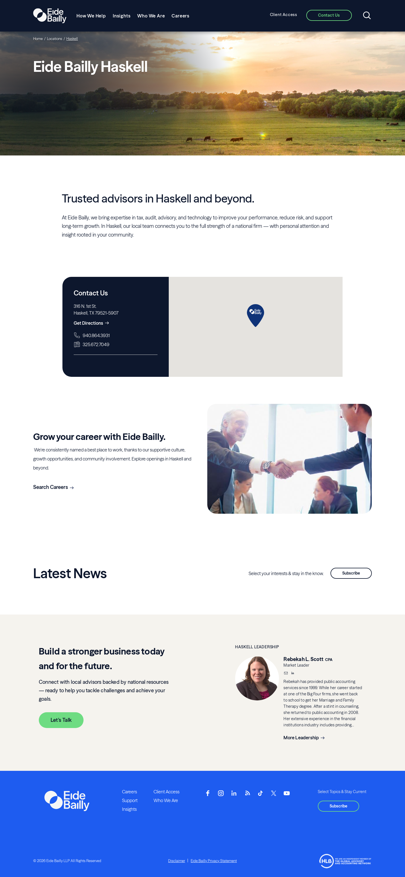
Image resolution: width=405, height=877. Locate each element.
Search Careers (50, 487)
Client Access (283, 14)
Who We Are (151, 16)
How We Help (91, 16)
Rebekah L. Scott (303, 659)
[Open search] (367, 15)
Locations (54, 38)
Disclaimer (176, 860)
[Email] (286, 673)
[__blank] (292, 673)
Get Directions (88, 323)
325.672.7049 (96, 344)
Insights (121, 16)
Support (130, 800)
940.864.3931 (96, 335)
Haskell (72, 38)
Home (38, 38)
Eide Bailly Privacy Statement (214, 860)
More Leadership (301, 737)
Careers (181, 16)
